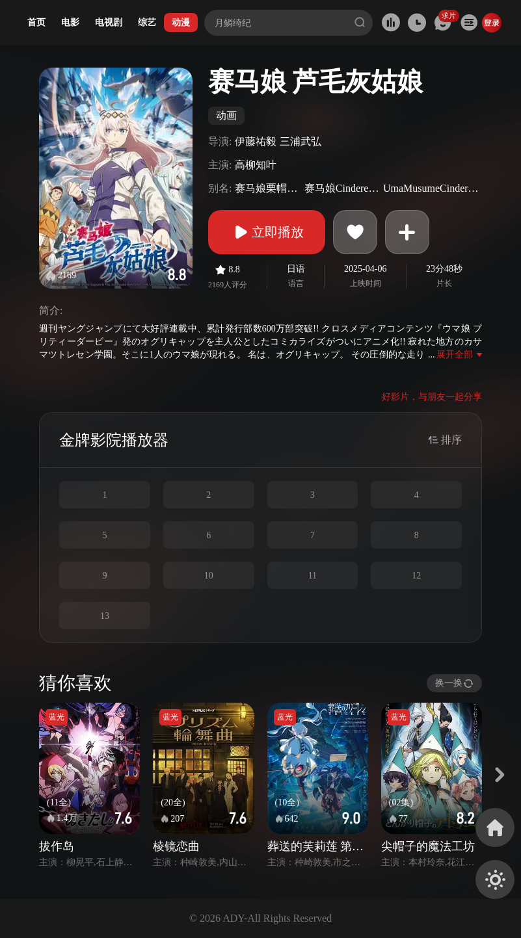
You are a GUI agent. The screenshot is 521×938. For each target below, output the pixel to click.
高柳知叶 (255, 164)
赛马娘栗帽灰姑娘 (268, 188)
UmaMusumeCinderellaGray (431, 188)
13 (104, 616)
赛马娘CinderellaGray (342, 188)
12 (416, 575)
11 (312, 575)
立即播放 (267, 232)
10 (208, 575)
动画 (226, 115)
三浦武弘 (300, 141)
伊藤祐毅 (255, 141)
